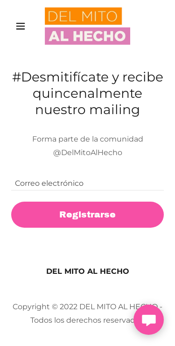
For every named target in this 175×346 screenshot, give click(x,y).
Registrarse (87, 214)
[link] (88, 26)
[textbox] (87, 178)
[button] (22, 26)
